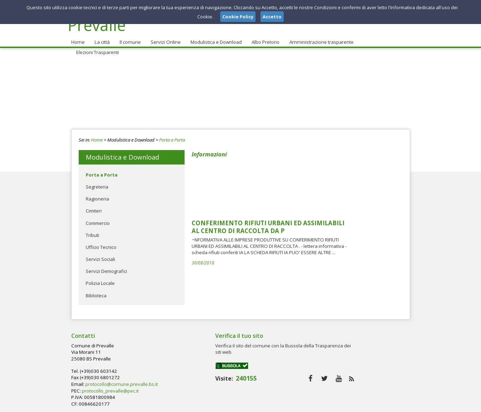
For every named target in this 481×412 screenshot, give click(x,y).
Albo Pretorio (263, 39)
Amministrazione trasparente (318, 39)
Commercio (98, 220)
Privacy (366, 404)
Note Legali (341, 404)
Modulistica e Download (214, 39)
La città (101, 39)
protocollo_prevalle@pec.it (224, 362)
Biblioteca (96, 292)
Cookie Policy (394, 404)
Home (77, 39)
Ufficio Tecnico (101, 244)
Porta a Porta (172, 137)
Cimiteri (94, 208)
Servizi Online (164, 39)
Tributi (92, 232)
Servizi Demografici (106, 268)
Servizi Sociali (100, 256)
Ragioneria (97, 196)
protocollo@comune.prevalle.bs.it (235, 355)
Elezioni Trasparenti (381, 39)
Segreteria (97, 184)
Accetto (272, 16)
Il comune (129, 39)
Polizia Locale (100, 280)
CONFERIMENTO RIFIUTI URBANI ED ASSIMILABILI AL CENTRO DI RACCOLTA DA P (321, 171)
